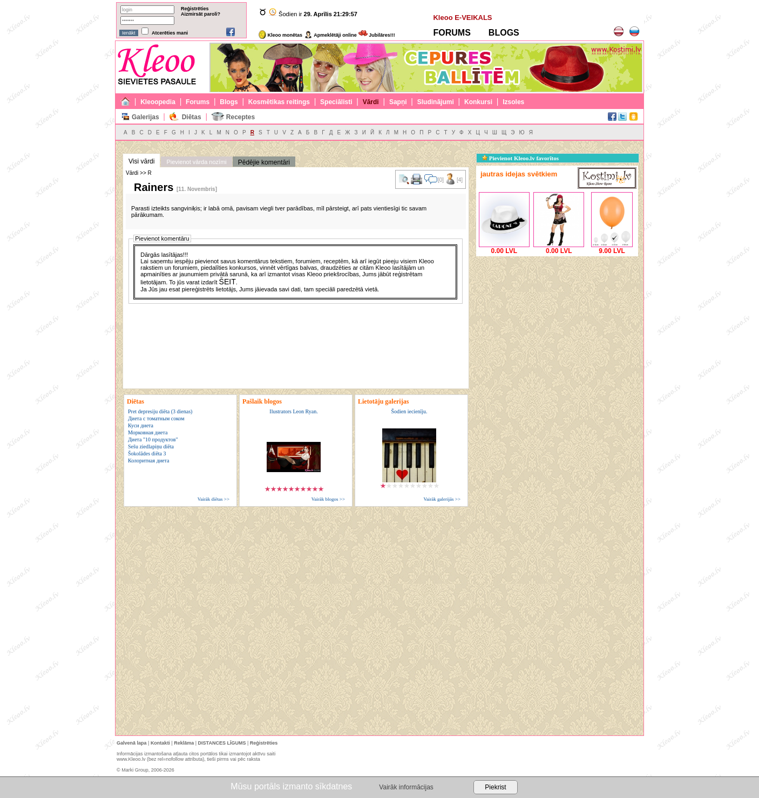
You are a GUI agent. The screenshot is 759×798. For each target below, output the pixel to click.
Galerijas (145, 117)
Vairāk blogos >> (328, 499)
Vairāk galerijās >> (441, 499)
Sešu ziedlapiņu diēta (151, 446)
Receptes (240, 117)
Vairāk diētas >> (213, 499)
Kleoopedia (157, 102)
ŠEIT (227, 281)
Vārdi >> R (139, 173)
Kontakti (160, 743)
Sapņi (398, 102)
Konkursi (478, 102)
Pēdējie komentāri (264, 162)
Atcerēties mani (170, 33)
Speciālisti (336, 102)
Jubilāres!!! (376, 35)
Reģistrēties (195, 8)
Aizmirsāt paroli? (200, 14)
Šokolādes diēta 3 (147, 453)
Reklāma (184, 743)
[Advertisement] (557, 326)
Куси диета (140, 425)
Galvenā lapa (132, 743)
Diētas (191, 117)
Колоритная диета (148, 460)
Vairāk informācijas (406, 787)
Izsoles (513, 102)
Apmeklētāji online (330, 35)
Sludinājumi (435, 102)
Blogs (229, 102)
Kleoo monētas (280, 35)
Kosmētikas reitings (279, 102)
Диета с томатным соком (156, 418)
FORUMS (451, 32)
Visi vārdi (141, 161)
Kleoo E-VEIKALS (462, 17)
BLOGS (504, 32)
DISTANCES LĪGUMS (222, 743)
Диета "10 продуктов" (153, 439)
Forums (197, 102)
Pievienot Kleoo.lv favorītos (520, 158)
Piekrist (495, 787)
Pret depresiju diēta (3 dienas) (160, 411)
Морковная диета (147, 432)
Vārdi (371, 102)
